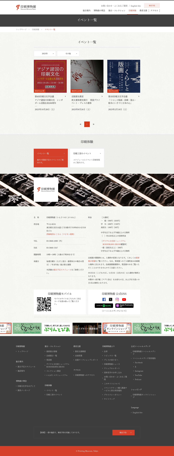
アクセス (154, 10)
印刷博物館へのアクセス (85, 375)
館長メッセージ (24, 390)
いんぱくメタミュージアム (57, 375)
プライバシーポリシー (113, 395)
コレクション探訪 (53, 371)
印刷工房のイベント (54, 395)
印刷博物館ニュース (112, 364)
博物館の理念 (99, 10)
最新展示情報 (51, 351)
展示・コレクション (116, 10)
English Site (137, 412)
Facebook (138, 362)
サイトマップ (109, 399)
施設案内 (21, 371)
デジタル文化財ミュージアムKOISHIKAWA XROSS (57, 365)
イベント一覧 (51, 390)
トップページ (21, 29)
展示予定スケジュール (62, 270)
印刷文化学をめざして (26, 386)
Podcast (138, 379)
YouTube (138, 375)
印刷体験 (132, 10)
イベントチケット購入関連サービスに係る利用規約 (115, 389)
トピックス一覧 (110, 356)
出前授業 (78, 356)
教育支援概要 (80, 351)
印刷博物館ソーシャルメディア (144, 353)
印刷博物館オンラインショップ (144, 396)
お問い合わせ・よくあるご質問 (115, 378)
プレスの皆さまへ (111, 360)
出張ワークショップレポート (86, 360)
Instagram (139, 371)
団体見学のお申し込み (113, 372)
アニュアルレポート (112, 368)
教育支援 (143, 10)
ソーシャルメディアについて (114, 311)
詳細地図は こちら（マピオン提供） (60, 234)
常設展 (49, 360)
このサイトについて (112, 384)
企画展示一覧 (51, 356)
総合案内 (86, 10)
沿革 (106, 351)
